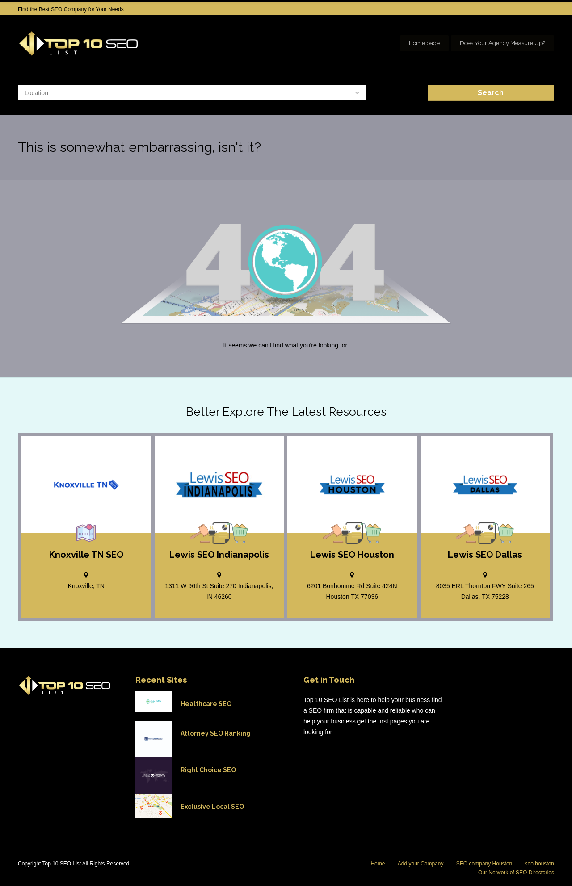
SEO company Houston (484, 864)
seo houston (539, 864)
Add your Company (421, 864)
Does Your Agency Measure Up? (502, 43)
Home (377, 864)
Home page (424, 43)
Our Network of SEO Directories (516, 872)
